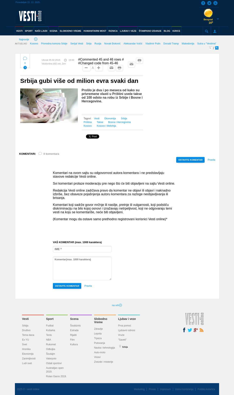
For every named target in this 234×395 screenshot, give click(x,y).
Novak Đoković (112, 43)
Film (72, 339)
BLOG (167, 31)
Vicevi (97, 357)
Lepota (98, 333)
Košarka (50, 330)
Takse (100, 122)
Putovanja (99, 343)
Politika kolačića (206, 389)
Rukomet (51, 344)
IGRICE (176, 31)
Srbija (124, 118)
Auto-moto (99, 352)
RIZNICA (113, 31)
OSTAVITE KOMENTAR (190, 160)
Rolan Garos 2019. (56, 376)
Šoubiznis (75, 325)
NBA (48, 339)
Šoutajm (50, 353)
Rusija (98, 43)
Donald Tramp (171, 43)
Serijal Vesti (76, 43)
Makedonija (188, 43)
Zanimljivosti (29, 358)
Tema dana (28, 335)
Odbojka (50, 349)
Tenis (49, 335)
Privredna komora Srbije (54, 43)
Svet (24, 344)
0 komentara (48, 154)
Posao (152, 389)
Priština (88, 122)
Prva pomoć (124, 325)
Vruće (121, 335)
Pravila (211, 159)
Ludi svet (27, 363)
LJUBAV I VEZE (128, 31)
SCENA (54, 31)
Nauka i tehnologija (104, 347)
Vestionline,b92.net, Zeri (54, 63)
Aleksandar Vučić (133, 43)
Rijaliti (73, 335)
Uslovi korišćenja (184, 389)
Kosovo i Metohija (106, 125)
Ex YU (25, 339)
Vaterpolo (51, 358)
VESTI (19, 31)
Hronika (26, 349)
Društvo (26, 330)
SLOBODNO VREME (70, 31)
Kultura (74, 344)
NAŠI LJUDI (41, 31)
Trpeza (98, 338)
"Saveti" (122, 339)
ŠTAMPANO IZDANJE (150, 31)
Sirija (89, 43)
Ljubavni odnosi (126, 330)
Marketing (139, 389)
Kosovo (34, 43)
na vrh (117, 305)
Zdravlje (98, 328)
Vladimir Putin (152, 43)
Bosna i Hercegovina (119, 122)
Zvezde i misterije (103, 361)
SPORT (29, 31)
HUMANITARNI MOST (95, 31)
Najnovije (28, 40)
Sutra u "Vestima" (206, 43)
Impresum (165, 389)
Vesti (96, 118)
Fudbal (50, 325)
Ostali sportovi (54, 363)
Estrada (74, 330)
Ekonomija (110, 118)
